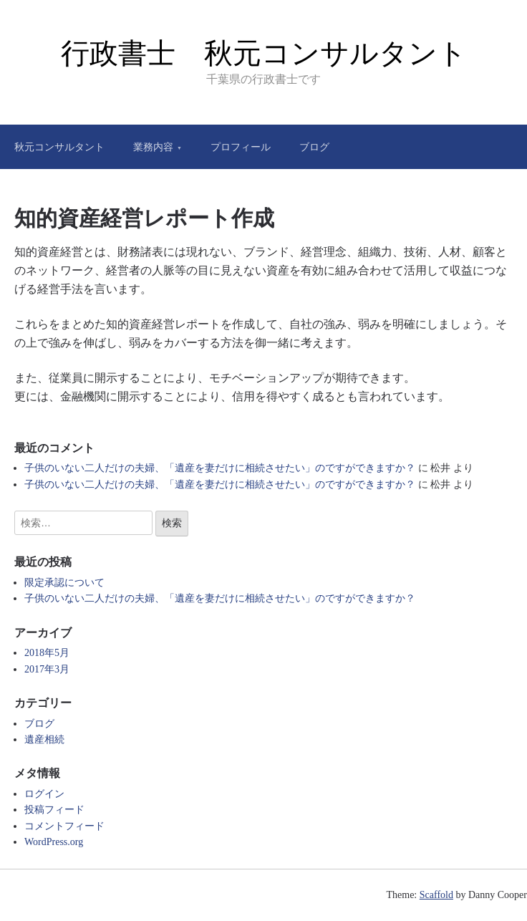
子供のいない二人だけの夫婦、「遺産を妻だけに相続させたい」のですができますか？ (219, 468)
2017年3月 (46, 669)
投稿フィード (54, 809)
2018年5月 (46, 652)
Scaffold (436, 894)
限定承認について (64, 582)
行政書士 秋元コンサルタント (264, 53)
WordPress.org (53, 841)
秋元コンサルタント (59, 147)
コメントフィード (64, 826)
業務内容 (153, 147)
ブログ (314, 147)
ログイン (44, 794)
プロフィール (241, 147)
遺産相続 (44, 739)
